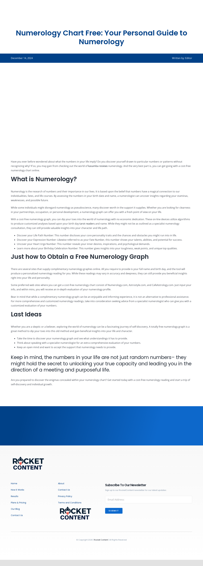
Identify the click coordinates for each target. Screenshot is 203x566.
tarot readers (87, 223)
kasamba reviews (98, 166)
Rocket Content (101, 540)
